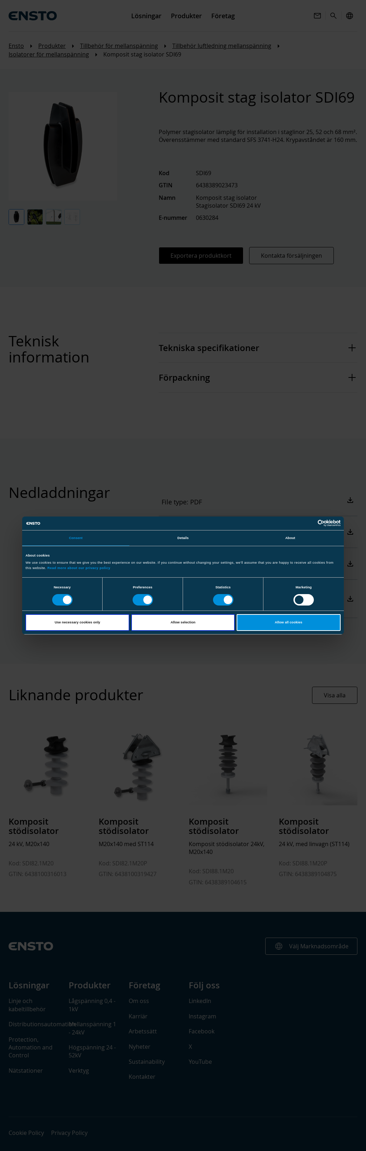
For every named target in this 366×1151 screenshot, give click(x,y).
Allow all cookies (288, 622)
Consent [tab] (76, 538)
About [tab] (290, 538)
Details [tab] (182, 538)
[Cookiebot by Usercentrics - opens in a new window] (309, 523)
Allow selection (183, 622)
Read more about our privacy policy (78, 568)
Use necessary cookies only (77, 622)
